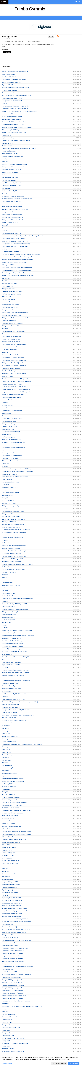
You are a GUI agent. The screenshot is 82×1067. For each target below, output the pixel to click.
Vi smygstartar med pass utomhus (11, 153)
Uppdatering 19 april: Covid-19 (10, 892)
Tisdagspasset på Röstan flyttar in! (11, 251)
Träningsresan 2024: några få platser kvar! (13, 331)
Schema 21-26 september (9, 845)
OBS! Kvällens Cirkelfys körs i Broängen (12, 641)
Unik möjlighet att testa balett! (10, 177)
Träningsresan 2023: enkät (9, 421)
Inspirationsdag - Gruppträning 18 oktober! (13, 138)
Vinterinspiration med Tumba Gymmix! (12, 98)
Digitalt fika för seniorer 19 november (12, 805)
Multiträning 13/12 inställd (9, 503)
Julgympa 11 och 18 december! (10, 937)
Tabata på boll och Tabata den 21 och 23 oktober (15, 122)
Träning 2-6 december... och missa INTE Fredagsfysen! (16, 940)
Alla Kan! (4, 408)
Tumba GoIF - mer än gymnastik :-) (11, 707)
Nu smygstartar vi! (7, 654)
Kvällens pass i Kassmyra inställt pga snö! (13, 519)
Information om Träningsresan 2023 (11, 439)
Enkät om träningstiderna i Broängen (12, 800)
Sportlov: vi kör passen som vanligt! (11, 82)
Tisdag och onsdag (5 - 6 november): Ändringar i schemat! (17, 966)
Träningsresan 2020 (7, 924)
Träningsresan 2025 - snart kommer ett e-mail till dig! (16, 243)
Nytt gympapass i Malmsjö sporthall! (12, 638)
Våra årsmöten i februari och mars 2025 (12, 204)
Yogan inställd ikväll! (7, 85)
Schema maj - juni (6, 434)
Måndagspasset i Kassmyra (9, 474)
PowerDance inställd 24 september (11, 397)
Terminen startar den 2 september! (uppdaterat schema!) (17, 267)
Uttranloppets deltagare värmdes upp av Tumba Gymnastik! (18, 715)
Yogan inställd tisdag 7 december (11, 664)
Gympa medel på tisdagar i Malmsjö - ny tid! (14, 373)
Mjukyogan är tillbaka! (8, 143)
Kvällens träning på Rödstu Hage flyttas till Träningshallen (17, 257)
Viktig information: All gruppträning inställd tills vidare (16, 911)
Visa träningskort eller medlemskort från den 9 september (17, 259)
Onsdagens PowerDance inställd (11, 527)
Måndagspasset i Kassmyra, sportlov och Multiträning (16, 469)
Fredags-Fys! (5, 463)
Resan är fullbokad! (7, 479)
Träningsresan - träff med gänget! (11, 431)
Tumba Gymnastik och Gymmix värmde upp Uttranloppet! (17, 564)
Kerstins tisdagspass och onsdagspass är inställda (16, 389)
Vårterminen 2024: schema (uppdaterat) (12, 323)
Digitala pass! (5, 770)
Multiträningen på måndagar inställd (11, 916)
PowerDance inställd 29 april (9, 887)
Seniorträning (5, 1003)
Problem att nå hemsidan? (9, 151)
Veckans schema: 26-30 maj (9, 874)
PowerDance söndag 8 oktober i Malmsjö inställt (15, 378)
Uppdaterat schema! (7, 879)
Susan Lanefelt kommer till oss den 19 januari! (14, 932)
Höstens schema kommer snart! (10, 860)
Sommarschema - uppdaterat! (10, 172)
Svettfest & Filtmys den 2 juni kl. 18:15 (12, 169)
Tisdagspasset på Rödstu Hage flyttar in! (13, 124)
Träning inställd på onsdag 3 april (11, 1027)
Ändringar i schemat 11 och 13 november (13, 961)
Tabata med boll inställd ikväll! (10, 355)
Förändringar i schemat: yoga (10, 683)
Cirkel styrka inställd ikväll (9, 521)
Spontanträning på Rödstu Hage (10, 807)
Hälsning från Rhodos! (8, 429)
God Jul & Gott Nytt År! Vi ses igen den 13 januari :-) (16, 929)
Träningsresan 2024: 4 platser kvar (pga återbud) (15, 318)
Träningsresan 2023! (7, 514)
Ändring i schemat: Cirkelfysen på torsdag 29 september (17, 551)
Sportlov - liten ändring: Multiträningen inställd (14, 604)
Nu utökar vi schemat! (8, 855)
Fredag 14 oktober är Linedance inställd (12, 537)
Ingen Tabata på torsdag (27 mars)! (11, 183)
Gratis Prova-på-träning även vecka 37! (12, 561)
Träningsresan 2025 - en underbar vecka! (13, 167)
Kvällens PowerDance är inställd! (10, 461)
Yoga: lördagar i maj (7, 890)
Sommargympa (6, 739)
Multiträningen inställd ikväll (9, 283)
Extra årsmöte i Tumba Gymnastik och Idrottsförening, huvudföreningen (21, 254)
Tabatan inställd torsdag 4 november (12, 686)
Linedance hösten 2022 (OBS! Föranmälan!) (13, 569)
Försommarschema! (7, 582)
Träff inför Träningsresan (8, 299)
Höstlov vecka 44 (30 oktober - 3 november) (14, 365)
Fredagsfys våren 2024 (8, 310)
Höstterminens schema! (8, 405)
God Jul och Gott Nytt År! (8, 794)
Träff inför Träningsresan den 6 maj (11, 294)
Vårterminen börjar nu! (8, 1048)
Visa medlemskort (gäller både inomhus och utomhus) (16, 834)
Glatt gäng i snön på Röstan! (9, 768)
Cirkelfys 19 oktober (7, 376)
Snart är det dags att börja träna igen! (12, 410)
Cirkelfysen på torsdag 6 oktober (11, 548)
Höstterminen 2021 (7, 725)
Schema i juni (5, 871)
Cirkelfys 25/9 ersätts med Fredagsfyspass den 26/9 (16, 140)
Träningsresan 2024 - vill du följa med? (12, 363)
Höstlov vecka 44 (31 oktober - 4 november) (14, 532)
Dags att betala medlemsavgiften (11, 776)
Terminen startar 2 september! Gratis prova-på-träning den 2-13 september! (22, 1006)
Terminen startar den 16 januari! (10, 492)
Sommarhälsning (6, 413)
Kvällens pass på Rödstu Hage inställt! (12, 559)
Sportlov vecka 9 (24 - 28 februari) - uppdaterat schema (17, 198)
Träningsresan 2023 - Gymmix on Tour (12, 424)
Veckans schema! (6, 850)
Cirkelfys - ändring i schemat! (10, 426)
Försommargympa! (7, 1019)
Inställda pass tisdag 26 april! (10, 588)
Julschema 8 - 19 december (9, 349)
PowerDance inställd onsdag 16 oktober (13, 985)
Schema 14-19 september (9, 847)
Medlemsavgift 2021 (7, 784)
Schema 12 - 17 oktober (8, 829)
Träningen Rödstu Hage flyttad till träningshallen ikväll (16, 831)
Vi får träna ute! (6, 789)
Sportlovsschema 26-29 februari (10, 304)
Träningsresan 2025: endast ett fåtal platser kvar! (15, 220)
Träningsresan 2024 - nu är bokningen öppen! (14, 347)
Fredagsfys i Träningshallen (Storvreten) (13, 953)
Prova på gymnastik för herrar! (10, 458)
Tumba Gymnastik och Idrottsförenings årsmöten (15, 476)
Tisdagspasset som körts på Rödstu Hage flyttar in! (16, 529)
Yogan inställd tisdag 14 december (11, 662)
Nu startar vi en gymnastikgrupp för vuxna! (13, 442)
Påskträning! (5, 757)
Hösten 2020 (5, 866)
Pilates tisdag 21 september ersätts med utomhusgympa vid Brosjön (20, 702)
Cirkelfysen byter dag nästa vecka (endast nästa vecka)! (17, 127)
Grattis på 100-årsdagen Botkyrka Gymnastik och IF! (16, 164)
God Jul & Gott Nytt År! (8, 500)
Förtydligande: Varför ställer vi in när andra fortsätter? (16, 810)
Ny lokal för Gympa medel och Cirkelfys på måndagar (16, 921)
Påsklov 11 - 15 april (7, 596)
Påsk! (3, 450)
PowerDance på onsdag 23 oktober (11, 977)
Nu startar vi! (5, 566)
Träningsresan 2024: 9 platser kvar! (11, 336)
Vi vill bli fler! (5, 543)
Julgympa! (5, 103)
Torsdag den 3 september (9, 852)
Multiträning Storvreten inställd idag (11, 826)
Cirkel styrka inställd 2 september (11, 265)
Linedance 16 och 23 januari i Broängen (12, 646)
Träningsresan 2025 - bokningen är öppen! (13, 238)
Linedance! (5, 466)
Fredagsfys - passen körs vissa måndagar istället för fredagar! (19, 148)
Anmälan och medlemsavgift (10, 400)
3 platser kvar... (6, 484)
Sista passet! (5, 580)
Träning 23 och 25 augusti (9, 572)
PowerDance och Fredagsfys (10, 945)
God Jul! (4, 228)
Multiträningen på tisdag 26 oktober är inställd (14, 694)
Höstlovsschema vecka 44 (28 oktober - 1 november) (16, 974)
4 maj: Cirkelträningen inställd (10, 882)
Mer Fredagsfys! (6, 188)
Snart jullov (5, 352)
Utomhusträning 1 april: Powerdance (12, 900)
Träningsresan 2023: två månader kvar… (12, 455)
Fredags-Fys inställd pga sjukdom (11, 339)
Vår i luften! (5, 762)
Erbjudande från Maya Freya (9, 302)
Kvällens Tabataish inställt (9, 741)
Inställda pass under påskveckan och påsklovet (15, 71)
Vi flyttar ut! (5, 895)
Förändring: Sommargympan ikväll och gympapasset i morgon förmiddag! (22, 744)
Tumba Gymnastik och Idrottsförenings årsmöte (15, 312)
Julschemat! (5, 667)
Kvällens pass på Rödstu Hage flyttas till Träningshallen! (17, 381)
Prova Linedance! (6, 135)
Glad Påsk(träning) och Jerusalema (11, 754)
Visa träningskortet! (7, 145)
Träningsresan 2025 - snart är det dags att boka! (15, 246)
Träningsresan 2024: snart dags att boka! (13, 357)
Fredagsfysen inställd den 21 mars (11, 185)
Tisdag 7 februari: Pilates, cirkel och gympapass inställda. (17, 471)
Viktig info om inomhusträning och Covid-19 (14, 720)
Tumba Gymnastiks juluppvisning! (11, 516)
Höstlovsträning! (6, 249)
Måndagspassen (6, 622)
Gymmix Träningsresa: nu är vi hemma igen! (13, 281)
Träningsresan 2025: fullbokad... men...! (12, 201)
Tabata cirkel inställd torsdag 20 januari (12, 643)
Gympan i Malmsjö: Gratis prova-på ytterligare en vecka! (17, 630)
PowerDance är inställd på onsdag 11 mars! (13, 77)
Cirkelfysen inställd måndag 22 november (13, 675)
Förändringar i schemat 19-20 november (12, 950)
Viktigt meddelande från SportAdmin (12, 206)
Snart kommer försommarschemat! (11, 585)
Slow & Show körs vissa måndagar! (11, 119)
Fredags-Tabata (9, 36)
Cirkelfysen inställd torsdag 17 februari (12, 612)
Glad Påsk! (5, 69)
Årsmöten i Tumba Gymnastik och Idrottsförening (15, 87)
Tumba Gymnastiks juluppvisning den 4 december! (15, 670)
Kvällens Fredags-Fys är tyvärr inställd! (12, 418)
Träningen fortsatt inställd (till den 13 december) (15, 802)
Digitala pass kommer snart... (10, 773)
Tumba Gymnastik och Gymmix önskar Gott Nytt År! (15, 657)
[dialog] (41, 1060)
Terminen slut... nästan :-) (8, 286)
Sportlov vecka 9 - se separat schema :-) (13, 1038)
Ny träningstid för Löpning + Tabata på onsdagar (15, 1043)
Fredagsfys (5, 402)
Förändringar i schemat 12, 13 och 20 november (15, 108)
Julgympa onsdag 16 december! (10, 797)
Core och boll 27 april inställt (9, 1017)
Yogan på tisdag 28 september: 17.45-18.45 (13, 699)
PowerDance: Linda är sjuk (9, 371)
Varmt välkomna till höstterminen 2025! (12, 156)
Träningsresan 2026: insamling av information (14, 79)
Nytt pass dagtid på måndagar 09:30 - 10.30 (14, 995)
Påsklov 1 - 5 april (6, 296)
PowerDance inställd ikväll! (9, 614)
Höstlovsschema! (6, 691)
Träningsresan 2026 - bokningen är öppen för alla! (15, 106)
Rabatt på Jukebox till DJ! (9, 74)
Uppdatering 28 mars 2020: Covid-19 (12, 903)
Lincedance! (5, 627)
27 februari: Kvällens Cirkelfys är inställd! (13, 196)
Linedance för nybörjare (8, 619)
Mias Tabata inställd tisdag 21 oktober (12, 114)
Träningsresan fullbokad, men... (10, 482)
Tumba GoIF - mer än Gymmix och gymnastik (14, 545)
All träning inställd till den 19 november (12, 813)
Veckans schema (6, 876)
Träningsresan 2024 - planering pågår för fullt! (14, 360)
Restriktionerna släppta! (8, 617)
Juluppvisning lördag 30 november (11, 942)
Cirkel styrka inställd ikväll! (9, 320)
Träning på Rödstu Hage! (8, 593)
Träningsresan (6, 1009)
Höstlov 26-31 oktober (8, 818)
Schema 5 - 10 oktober (8, 837)
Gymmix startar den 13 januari (10, 222)
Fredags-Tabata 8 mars (8, 1035)
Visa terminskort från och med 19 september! (14, 556)
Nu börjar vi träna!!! (7, 858)
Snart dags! (5, 159)
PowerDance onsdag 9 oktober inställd (12, 990)
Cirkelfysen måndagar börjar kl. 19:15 (12, 913)
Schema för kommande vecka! (10, 736)
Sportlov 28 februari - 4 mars (9, 606)
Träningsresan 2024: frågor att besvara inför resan (15, 326)
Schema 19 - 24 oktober (8, 823)
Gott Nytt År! (5, 225)
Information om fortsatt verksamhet (11, 905)
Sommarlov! (5, 161)
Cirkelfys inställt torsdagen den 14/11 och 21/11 (15, 241)
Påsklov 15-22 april (7, 1022)
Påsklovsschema (6, 175)
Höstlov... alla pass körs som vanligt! (12, 116)
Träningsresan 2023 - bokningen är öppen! (13, 511)
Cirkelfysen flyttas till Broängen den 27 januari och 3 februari (18, 635)
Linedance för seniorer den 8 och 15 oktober (14, 386)
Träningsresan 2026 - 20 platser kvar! (12, 100)
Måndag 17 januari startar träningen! (11, 649)
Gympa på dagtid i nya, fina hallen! (11, 956)
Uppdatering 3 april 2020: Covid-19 (11, 897)
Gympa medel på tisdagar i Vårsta (11, 487)
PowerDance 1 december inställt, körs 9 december (15, 672)
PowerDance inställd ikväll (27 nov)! (11, 688)
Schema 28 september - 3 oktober (11, 842)
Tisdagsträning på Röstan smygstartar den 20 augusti (16, 270)
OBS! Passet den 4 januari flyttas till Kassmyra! (14, 651)
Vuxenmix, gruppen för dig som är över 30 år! (14, 273)
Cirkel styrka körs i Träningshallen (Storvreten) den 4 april (17, 598)
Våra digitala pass (7, 765)
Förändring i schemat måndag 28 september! (14, 839)
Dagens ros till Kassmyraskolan (10, 704)
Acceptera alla (73, 1063)
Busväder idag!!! (6, 760)
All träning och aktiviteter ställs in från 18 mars (14, 908)
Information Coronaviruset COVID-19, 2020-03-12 (15, 919)
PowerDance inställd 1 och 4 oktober (12, 384)
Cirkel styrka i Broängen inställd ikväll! (12, 291)
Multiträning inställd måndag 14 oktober (13, 982)
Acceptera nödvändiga (59, 1063)
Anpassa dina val (7, 1063)
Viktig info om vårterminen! (9, 786)
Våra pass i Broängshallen (9, 717)
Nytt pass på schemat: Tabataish (11, 884)
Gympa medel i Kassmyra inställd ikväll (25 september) (17, 392)
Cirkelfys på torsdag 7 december (11, 341)
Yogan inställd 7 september (9, 712)
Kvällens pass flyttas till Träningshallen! (12, 130)
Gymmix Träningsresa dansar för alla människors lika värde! (18, 275)
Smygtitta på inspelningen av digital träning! (14, 778)
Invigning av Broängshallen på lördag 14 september (16, 1001)
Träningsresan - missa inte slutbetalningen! (13, 447)
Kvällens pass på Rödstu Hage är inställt (13, 781)
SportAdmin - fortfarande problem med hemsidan (15, 209)
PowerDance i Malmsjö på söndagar (12, 368)
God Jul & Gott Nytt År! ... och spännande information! (16, 95)
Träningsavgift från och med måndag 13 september (16, 709)
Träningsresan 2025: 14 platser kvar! (11, 233)
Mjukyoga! (5, 193)
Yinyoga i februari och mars (9, 90)
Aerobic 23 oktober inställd (9, 972)
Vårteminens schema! (8, 93)
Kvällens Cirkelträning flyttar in (10, 821)
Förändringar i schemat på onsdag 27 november (15, 948)
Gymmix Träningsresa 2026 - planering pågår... (14, 132)
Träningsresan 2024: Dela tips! (10, 307)
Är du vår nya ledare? (7, 495)
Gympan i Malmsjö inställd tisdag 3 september (14, 262)
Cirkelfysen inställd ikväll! (8, 288)
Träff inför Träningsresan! (9, 180)
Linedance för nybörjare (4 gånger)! (11, 553)
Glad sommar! (6, 278)
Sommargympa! (6, 731)
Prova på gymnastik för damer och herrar (13, 453)
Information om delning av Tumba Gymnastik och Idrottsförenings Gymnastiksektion (25, 236)
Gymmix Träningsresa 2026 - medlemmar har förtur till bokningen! (19, 111)
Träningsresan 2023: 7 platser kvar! (11, 490)
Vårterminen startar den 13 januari (11, 927)
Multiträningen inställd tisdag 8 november (13, 524)
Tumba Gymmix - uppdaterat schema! (12, 214)
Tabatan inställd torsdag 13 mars (11, 190)
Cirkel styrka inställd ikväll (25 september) (13, 394)
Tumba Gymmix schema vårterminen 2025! (13, 217)
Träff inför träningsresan (8, 1014)
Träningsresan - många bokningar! (11, 506)
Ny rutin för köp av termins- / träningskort (13, 1051)
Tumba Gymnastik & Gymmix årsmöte (12, 315)
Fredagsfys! (5, 540)
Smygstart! (5, 574)
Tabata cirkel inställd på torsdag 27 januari (13, 633)
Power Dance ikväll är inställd (10, 815)
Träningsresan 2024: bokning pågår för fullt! (14, 344)
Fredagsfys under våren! (8, 212)
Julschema (5, 508)
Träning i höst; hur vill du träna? (10, 863)
